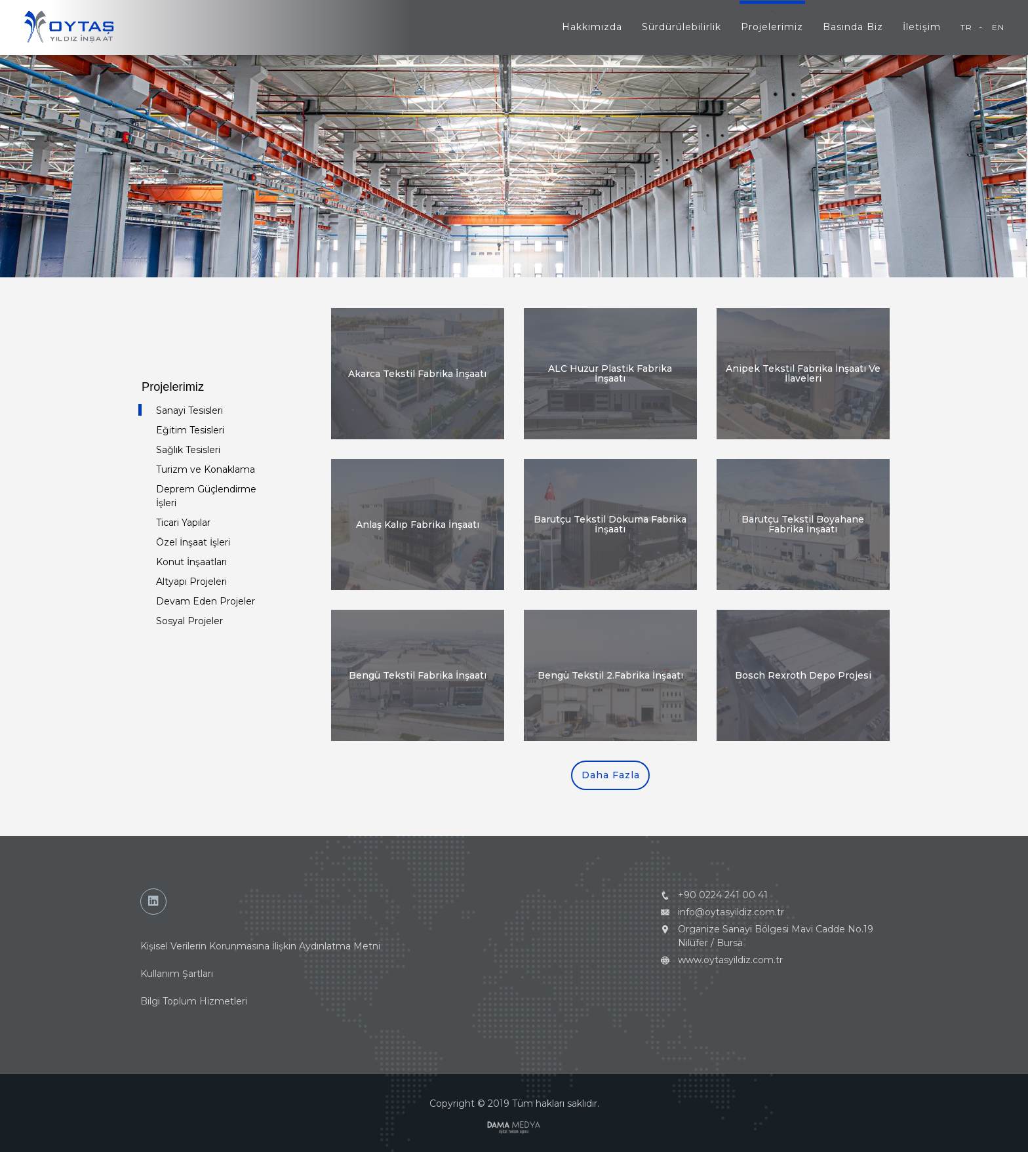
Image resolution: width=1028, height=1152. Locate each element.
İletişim (922, 27)
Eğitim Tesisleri (190, 430)
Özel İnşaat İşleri (193, 542)
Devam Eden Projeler (205, 601)
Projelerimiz (772, 27)
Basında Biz (853, 27)
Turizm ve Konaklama (205, 469)
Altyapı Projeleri (191, 581)
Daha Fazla (611, 775)
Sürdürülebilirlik (681, 27)
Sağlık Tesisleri (188, 450)
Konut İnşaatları (191, 562)
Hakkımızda (592, 27)
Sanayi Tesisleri (189, 410)
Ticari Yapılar (183, 522)
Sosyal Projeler (189, 621)
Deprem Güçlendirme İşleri (206, 496)
